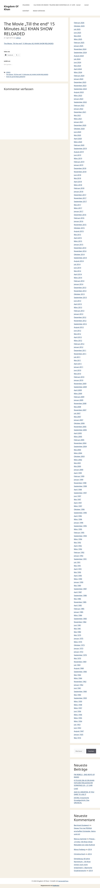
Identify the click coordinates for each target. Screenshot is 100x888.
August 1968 (79, 668)
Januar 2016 (78, 221)
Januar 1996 (78, 522)
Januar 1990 (78, 582)
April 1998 (78, 489)
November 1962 (80, 681)
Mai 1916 (77, 738)
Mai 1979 (77, 635)
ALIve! (86, 5)
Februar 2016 (79, 218)
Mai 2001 (77, 463)
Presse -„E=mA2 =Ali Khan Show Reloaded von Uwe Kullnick (84, 842)
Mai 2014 (77, 271)
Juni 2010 (77, 370)
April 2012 (78, 337)
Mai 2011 (77, 360)
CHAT (76, 789)
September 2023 (80, 89)
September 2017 (80, 201)
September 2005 (80, 430)
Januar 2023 (78, 99)
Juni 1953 (77, 728)
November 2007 (80, 410)
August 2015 (79, 231)
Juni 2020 (77, 132)
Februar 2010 (79, 377)
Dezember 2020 (80, 125)
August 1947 (79, 731)
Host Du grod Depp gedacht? (15, 77)
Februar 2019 (79, 162)
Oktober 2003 (79, 456)
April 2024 (78, 69)
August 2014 (79, 261)
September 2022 (80, 102)
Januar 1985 (78, 612)
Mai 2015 (77, 234)
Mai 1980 (77, 632)
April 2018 (78, 181)
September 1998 (80, 486)
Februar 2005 (79, 440)
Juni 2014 (77, 268)
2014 (90, 849)
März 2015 (78, 241)
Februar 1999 (79, 476)
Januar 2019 (78, 165)
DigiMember (56, 885)
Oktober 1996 (79, 509)
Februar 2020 (79, 145)
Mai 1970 (77, 658)
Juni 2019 (77, 155)
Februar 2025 (79, 42)
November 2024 (80, 49)
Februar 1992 (79, 552)
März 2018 (78, 185)
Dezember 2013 (80, 287)
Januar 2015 (78, 244)
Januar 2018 (78, 191)
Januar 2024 (78, 79)
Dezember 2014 (80, 248)
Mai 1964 (77, 675)
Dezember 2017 (80, 195)
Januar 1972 (78, 652)
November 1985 (80, 602)
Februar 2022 (79, 105)
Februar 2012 (79, 344)
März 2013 (78, 307)
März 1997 (78, 506)
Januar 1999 (78, 479)
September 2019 (80, 148)
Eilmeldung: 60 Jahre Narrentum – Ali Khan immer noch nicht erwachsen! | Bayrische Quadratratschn (83, 865)
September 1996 (80, 513)
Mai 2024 (77, 66)
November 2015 (80, 224)
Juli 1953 (77, 724)
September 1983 (80, 618)
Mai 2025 (77, 36)
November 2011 (80, 354)
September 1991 (80, 559)
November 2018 (80, 172)
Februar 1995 (79, 532)
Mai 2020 (77, 135)
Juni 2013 (77, 301)
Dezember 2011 (80, 350)
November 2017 (80, 198)
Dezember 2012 (80, 317)
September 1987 (80, 589)
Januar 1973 (78, 648)
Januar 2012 (78, 347)
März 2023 (78, 95)
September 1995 (80, 526)
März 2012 (78, 340)
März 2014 (78, 277)
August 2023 (79, 92)
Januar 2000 (78, 469)
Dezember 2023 (80, 82)
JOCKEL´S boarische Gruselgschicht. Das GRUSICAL (81, 800)
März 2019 (78, 158)
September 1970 (80, 655)
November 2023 (80, 85)
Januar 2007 (78, 420)
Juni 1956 (77, 711)
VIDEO (8, 72)
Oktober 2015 (79, 228)
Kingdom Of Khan (11, 8)
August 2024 (79, 56)
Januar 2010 (78, 380)
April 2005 (78, 433)
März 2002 (78, 460)
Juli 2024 (77, 59)
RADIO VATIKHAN (39, 11)
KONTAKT (26, 11)
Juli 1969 (77, 665)
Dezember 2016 (80, 215)
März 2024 (78, 72)
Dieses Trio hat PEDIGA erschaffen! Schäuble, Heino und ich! (85, 831)
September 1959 (80, 698)
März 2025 (78, 39)
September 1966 (80, 671)
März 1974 (78, 642)
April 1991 (78, 569)
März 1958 (78, 705)
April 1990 (78, 575)
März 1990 (78, 579)
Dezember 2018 (80, 168)
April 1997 (78, 503)
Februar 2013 (79, 311)
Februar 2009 (79, 397)
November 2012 (80, 321)
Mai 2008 (77, 407)
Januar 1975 (78, 638)
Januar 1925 (78, 734)
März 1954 (78, 721)
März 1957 (78, 708)
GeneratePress (63, 881)
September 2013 (80, 297)
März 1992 (78, 549)
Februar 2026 (79, 23)
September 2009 (80, 387)
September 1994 (80, 536)
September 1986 (80, 595)
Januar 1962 (78, 685)
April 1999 (78, 473)
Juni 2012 (77, 330)
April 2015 (78, 238)
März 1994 (78, 539)
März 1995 (78, 529)
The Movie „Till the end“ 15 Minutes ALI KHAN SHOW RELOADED (28, 43)
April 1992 (78, 546)
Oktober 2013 (79, 294)
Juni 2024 (77, 62)
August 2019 (79, 152)
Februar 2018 (79, 188)
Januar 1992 (78, 556)
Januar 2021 (78, 122)
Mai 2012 (77, 334)
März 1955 (78, 718)
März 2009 (78, 393)
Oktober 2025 (79, 26)
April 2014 (78, 274)
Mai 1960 (77, 695)
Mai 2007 (77, 417)
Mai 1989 (77, 585)
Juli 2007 (77, 413)
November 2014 (80, 251)
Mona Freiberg (79, 849)
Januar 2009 (78, 400)
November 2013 (80, 291)
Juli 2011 (77, 357)
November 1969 (80, 662)
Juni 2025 (77, 32)
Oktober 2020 (79, 128)
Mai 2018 (77, 178)
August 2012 (79, 327)
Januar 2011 (78, 367)
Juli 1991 (77, 562)
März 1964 (78, 678)
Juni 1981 (77, 625)
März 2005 (78, 436)
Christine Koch (79, 854)
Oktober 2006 (79, 423)
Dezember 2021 (80, 112)
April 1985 (78, 605)
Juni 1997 (77, 496)
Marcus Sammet (80, 839)
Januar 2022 (78, 109)
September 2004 (80, 446)
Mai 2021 (77, 115)
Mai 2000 (77, 466)
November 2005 (80, 426)
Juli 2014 (77, 264)
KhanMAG (26, 5)
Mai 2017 (77, 205)
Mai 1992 (77, 542)
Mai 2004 (77, 450)
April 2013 (78, 304)
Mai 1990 (77, 572)
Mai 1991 (77, 566)
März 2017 (78, 208)
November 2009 (80, 383)
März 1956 (78, 714)
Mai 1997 (77, 499)
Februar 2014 (79, 281)
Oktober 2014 (79, 254)
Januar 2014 (78, 284)
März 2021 (78, 119)
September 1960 (80, 691)
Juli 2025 (77, 29)
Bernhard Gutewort (81, 825)
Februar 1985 (79, 609)
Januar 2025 (78, 46)
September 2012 (80, 324)
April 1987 (78, 592)
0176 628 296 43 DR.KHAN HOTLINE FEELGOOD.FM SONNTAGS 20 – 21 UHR (84, 782)
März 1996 (78, 519)
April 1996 (78, 516)
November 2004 (80, 443)
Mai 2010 (77, 373)
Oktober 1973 (79, 645)
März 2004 (78, 453)
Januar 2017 (78, 211)
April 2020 (78, 138)
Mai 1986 (77, 599)
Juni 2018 (77, 175)
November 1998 (80, 483)
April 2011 (78, 364)
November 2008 (80, 403)
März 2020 (78, 142)
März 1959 (78, 701)
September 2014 (80, 258)
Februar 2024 (79, 75)
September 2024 (80, 52)
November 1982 (80, 622)
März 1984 (78, 615)
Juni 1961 (77, 688)
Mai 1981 (77, 628)
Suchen (91, 751)
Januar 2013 (78, 314)
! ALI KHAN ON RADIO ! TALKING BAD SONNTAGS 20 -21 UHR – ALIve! (56, 5)
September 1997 (80, 493)
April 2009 (78, 390)
